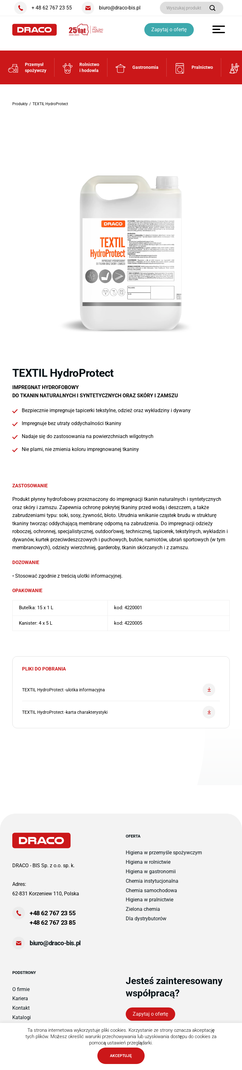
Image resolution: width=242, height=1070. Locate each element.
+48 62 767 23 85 (53, 922)
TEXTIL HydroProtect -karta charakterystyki (118, 712)
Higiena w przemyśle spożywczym (164, 853)
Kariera (20, 998)
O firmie (21, 989)
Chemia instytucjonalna (152, 881)
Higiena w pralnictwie (149, 900)
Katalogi (21, 1017)
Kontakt (21, 1008)
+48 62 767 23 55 (53, 913)
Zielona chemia (143, 909)
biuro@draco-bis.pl (55, 943)
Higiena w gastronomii (151, 872)
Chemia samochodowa (151, 890)
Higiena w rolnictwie (148, 862)
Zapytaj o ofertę (169, 30)
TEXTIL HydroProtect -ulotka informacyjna (118, 689)
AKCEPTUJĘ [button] (121, 1056)
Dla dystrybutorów (146, 919)
